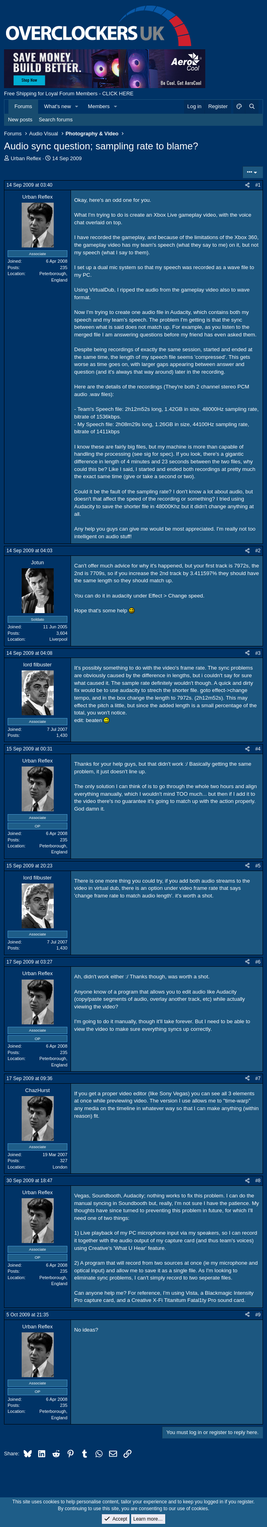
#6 (258, 962)
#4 (258, 749)
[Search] (252, 106)
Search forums (56, 120)
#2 (258, 550)
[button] (77, 106)
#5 (258, 866)
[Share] (247, 185)
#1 (258, 185)
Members (98, 106)
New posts (20, 120)
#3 (258, 653)
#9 (258, 1315)
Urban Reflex (26, 158)
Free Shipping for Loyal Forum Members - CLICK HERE (69, 94)
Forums (23, 106)
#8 (258, 1180)
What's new (57, 106)
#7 (258, 1078)
